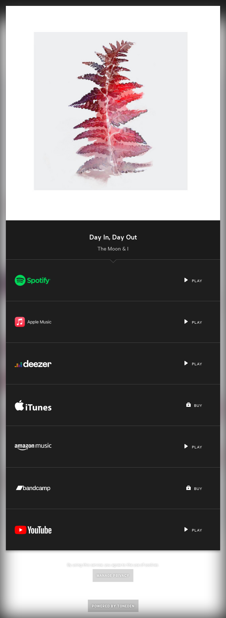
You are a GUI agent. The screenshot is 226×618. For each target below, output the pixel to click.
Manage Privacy (113, 575)
